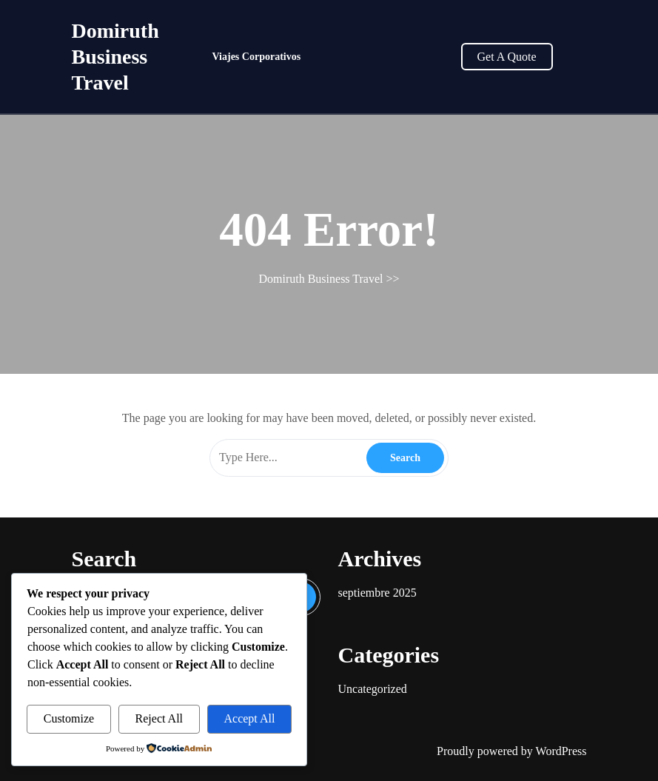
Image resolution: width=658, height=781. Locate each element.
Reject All (159, 718)
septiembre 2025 (377, 592)
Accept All (249, 718)
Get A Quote (507, 56)
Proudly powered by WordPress (511, 751)
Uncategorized (372, 689)
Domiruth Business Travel (115, 56)
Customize (69, 718)
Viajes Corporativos (256, 56)
